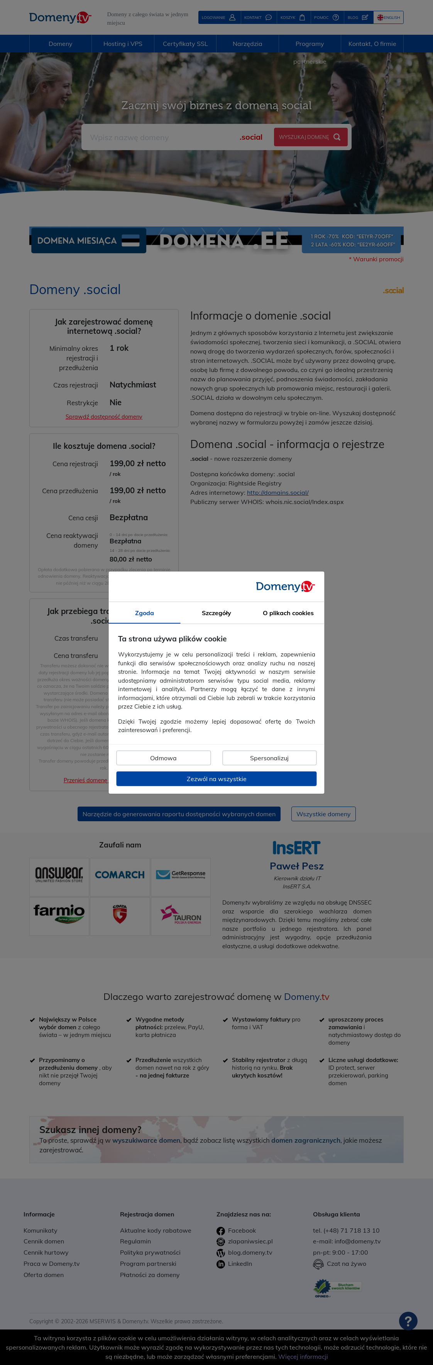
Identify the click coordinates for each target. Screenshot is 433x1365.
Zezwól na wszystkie (217, 779)
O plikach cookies (288, 612)
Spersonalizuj (269, 758)
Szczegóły (216, 612)
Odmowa (163, 758)
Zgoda (144, 612)
